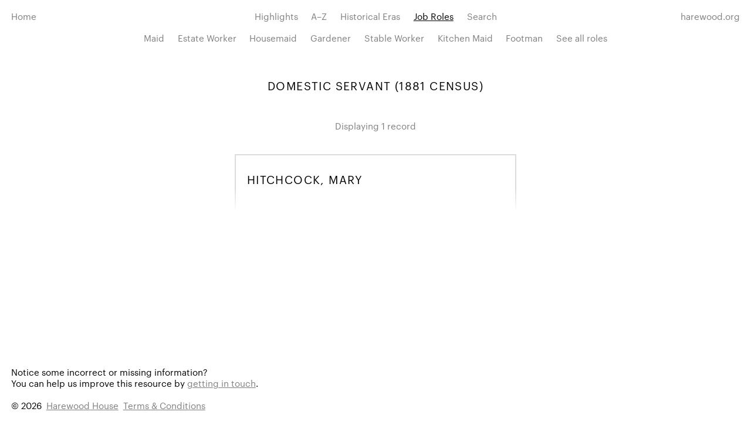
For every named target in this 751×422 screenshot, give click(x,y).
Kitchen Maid (465, 38)
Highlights (276, 16)
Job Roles (434, 16)
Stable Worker (394, 38)
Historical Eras (370, 16)
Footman (524, 38)
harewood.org (710, 16)
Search (482, 16)
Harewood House (82, 405)
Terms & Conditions (164, 405)
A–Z (319, 16)
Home (23, 16)
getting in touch (221, 383)
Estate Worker (207, 38)
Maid (154, 38)
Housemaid (273, 38)
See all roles (581, 38)
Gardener (330, 38)
